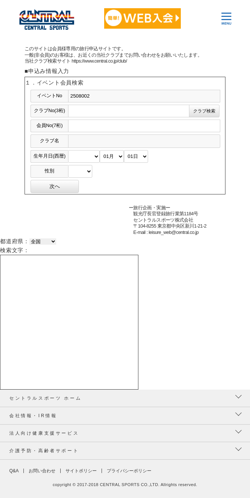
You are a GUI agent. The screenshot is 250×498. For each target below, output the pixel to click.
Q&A (14, 470)
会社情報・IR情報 (33, 415)
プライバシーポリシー (129, 470)
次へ (54, 186)
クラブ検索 (204, 111)
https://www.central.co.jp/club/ (99, 61)
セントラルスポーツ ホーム (45, 398)
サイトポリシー (81, 470)
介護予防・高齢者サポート (44, 450)
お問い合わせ (42, 470)
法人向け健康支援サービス (44, 433)
